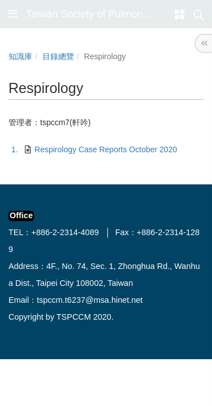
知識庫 (20, 56)
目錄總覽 (58, 56)
